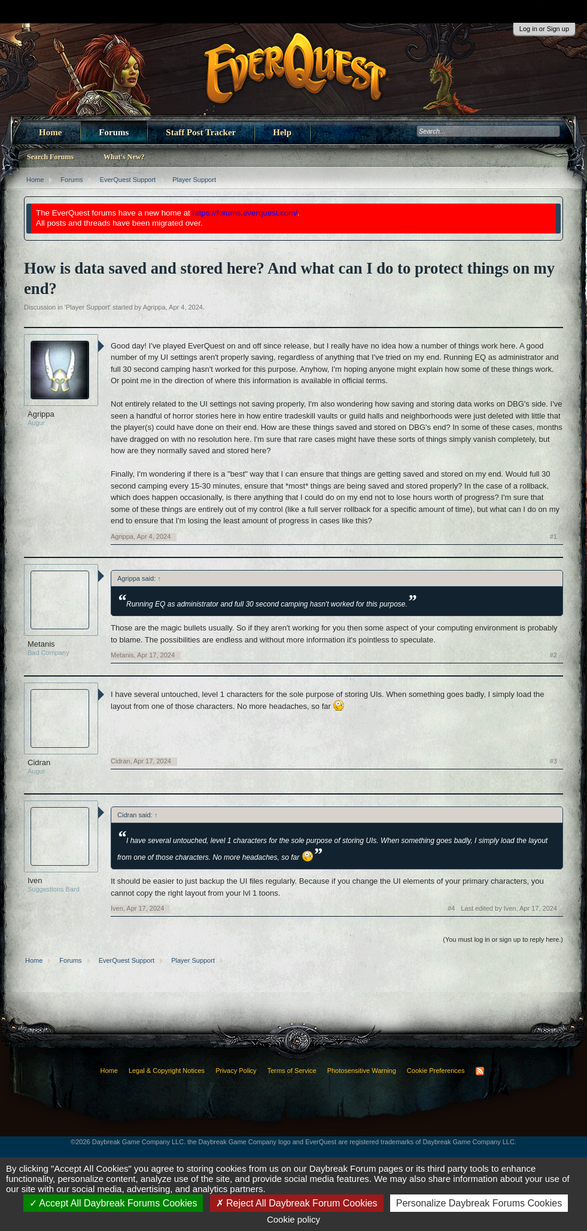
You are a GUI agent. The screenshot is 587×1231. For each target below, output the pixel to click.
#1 (553, 536)
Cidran (39, 762)
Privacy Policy (235, 1070)
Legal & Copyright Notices (167, 1070)
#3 (553, 761)
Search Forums (50, 157)
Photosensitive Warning (361, 1070)
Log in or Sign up (544, 28)
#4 (451, 908)
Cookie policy (293, 1219)
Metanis (41, 643)
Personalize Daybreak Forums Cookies (479, 1203)
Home (50, 132)
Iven (35, 880)
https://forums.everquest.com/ (245, 212)
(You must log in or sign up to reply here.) (503, 939)
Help (282, 132)
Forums (114, 132)
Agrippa (154, 307)
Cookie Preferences (436, 1070)
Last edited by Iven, (509, 908)
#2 (553, 655)
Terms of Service (292, 1070)
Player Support (88, 307)
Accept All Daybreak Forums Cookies (113, 1203)
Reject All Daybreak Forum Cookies (297, 1203)
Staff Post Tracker (201, 132)
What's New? (124, 157)
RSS (480, 1071)
